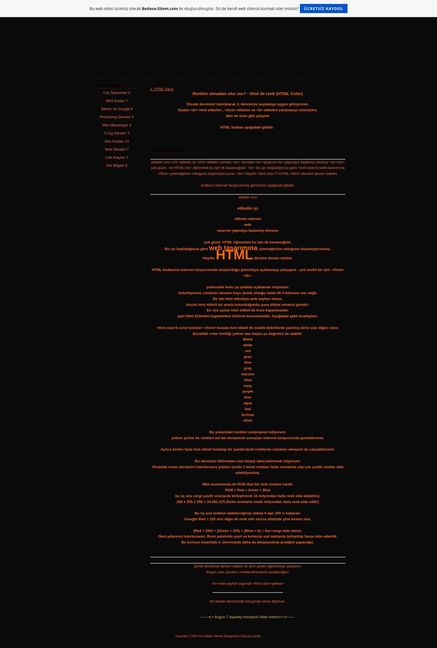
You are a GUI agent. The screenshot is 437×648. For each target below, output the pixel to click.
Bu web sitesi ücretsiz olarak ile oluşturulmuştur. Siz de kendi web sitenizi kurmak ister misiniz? (218, 8)
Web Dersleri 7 (117, 149)
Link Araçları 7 (116, 157)
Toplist (179, 72)
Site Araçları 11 (117, 141)
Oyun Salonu (205, 72)
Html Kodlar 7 (117, 101)
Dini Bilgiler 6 (116, 165)
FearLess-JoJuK (251, 636)
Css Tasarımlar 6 (116, 93)
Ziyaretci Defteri (152, 72)
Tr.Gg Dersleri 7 (116, 133)
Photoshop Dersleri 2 (116, 117)
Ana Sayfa (99, 72)
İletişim (123, 72)
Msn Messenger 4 (116, 125)
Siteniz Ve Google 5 (117, 109)
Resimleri (234, 72)
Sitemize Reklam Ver (295, 72)
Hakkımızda (260, 72)
